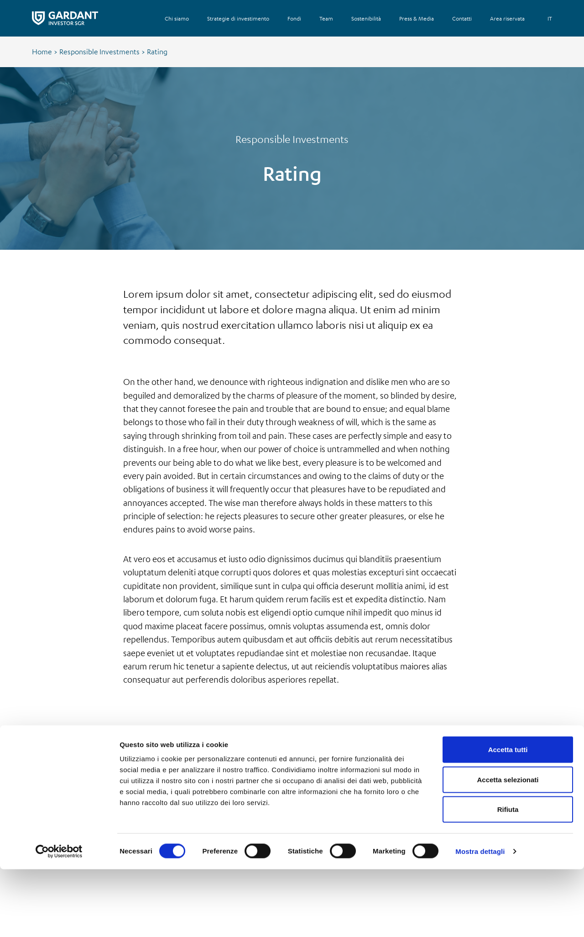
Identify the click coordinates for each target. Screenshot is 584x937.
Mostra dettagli (480, 919)
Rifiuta (508, 877)
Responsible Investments (99, 51)
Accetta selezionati (507, 847)
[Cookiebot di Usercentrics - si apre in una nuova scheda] (59, 919)
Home (42, 51)
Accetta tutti (508, 817)
